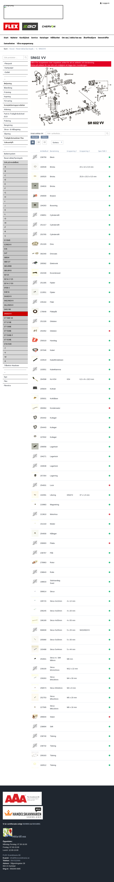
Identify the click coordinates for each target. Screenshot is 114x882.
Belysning (8, 83)
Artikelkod (44, 151)
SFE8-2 (7, 288)
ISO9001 (26, 824)
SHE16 (6, 292)
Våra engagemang (25, 43)
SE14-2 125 (8, 279)
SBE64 (6, 257)
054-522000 (15, 861)
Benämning (54, 151)
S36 (5, 249)
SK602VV (8, 296)
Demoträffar (103, 38)
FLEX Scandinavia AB (11, 855)
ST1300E (7, 327)
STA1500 (7, 344)
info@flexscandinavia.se (19, 858)
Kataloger (44, 38)
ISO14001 (36, 824)
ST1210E (7, 322)
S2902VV (8, 244)
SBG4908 (7, 266)
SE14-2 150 (8, 283)
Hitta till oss (14, 836)
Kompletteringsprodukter (14, 105)
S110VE (7, 240)
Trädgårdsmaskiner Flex (14, 138)
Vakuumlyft (8, 142)
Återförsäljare (90, 38)
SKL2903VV (8, 305)
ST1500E (7, 331)
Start (6, 38)
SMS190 (7, 309)
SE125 (6, 275)
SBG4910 (7, 270)
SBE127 (7, 262)
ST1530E (7, 340)
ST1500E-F (8, 335)
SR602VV (8, 314)
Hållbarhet (55, 38)
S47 (5, 253)
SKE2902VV (9, 301)
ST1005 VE (8, 318)
